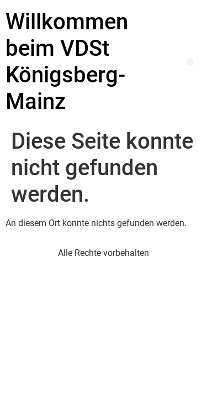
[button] (190, 62)
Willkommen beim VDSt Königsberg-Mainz (67, 61)
